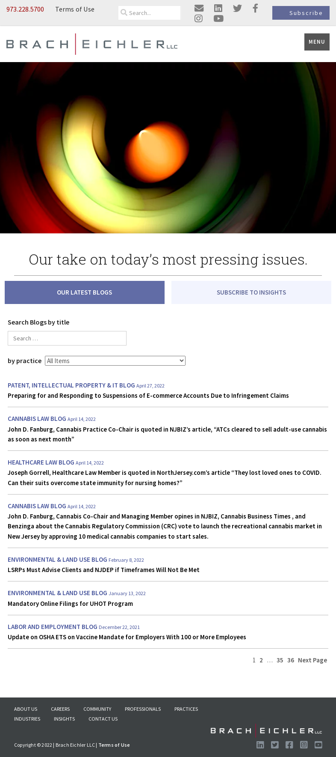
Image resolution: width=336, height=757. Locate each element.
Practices (186, 709)
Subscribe (306, 13)
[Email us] (199, 9)
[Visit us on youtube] (218, 19)
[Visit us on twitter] (237, 9)
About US (25, 709)
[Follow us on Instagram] (303, 745)
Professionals (143, 709)
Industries (27, 718)
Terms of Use (74, 9)
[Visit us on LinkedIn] (260, 745)
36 (290, 660)
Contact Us (103, 718)
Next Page (312, 660)
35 (280, 660)
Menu (317, 41)
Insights (64, 718)
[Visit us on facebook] (255, 9)
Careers (60, 709)
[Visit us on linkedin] (218, 9)
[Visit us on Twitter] (274, 745)
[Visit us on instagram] (199, 19)
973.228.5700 (25, 9)
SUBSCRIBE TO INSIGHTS (251, 292)
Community (97, 709)
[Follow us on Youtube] (318, 745)
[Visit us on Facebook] (289, 745)
